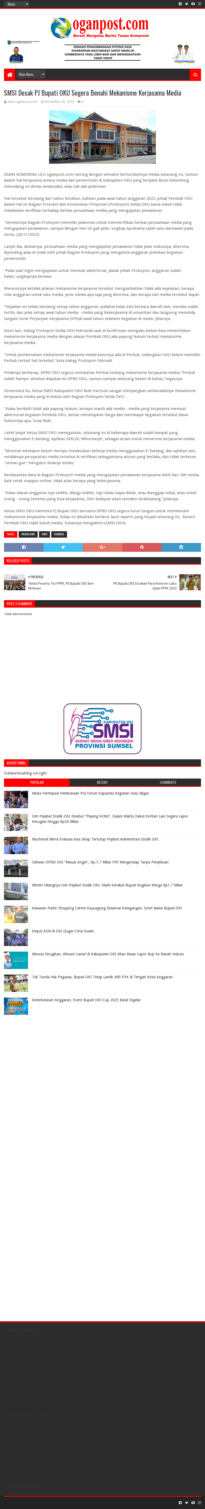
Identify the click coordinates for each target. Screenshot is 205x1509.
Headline (28, 534)
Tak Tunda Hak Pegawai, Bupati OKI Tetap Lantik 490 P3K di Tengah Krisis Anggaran (102, 977)
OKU (44, 534)
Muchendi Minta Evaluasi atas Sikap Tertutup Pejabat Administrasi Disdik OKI (95, 839)
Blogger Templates (64, 1503)
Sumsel (59, 534)
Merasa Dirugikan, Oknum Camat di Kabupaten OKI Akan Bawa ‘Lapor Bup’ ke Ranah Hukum (108, 954)
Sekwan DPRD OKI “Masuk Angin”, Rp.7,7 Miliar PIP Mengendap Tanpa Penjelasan (100, 862)
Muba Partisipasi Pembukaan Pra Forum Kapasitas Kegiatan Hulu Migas (90, 793)
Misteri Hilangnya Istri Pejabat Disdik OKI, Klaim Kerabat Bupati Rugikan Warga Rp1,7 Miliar (107, 885)
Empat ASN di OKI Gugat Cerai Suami (63, 931)
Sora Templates (34, 1503)
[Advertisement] (37, 1051)
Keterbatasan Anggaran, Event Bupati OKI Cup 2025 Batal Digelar (86, 1000)
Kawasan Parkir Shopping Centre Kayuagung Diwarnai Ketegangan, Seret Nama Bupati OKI (107, 908)
